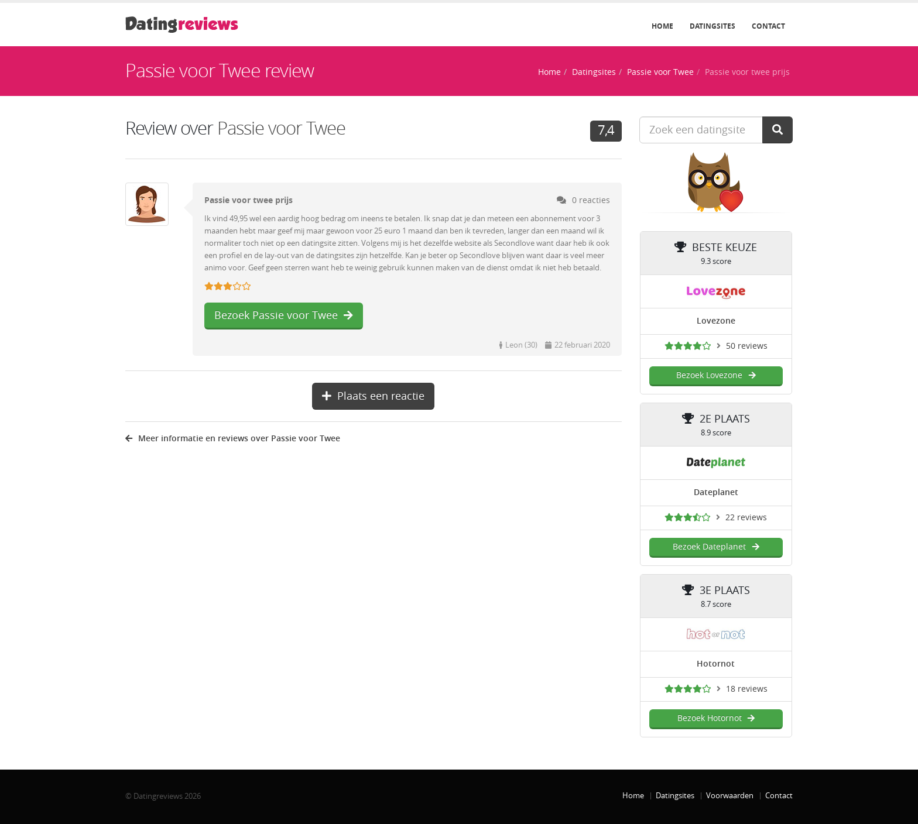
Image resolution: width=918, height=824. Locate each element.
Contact (768, 26)
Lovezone (716, 321)
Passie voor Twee (660, 72)
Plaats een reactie (373, 396)
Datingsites (712, 26)
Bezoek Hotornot (716, 718)
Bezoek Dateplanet (716, 547)
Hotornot (716, 664)
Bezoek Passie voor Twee (283, 315)
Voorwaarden (729, 795)
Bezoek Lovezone (715, 375)
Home (662, 26)
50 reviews (747, 346)
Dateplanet (716, 492)
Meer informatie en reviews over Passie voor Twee (232, 439)
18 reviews (747, 689)
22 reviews (746, 518)
